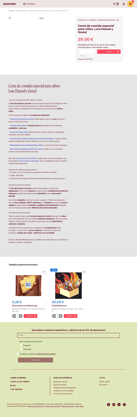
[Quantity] (17, 316)
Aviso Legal (79, 406)
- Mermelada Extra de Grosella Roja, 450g (26, 145)
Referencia (82, 59)
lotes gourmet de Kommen (26, 158)
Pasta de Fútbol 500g (19, 132)
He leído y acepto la (37, 354)
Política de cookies (67, 406)
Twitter (114, 404)
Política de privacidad (52, 406)
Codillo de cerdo (20, 382)
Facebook (108, 404)
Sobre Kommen (18, 378)
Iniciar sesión (105, 382)
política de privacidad (46, 354)
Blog (13, 385)
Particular (27, 349)
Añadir (112, 52)
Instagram (124, 404)
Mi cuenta (103, 385)
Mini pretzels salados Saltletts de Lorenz (26, 149)
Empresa (26, 345)
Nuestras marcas (60, 382)
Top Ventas (16, 389)
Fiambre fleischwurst (18, 125)
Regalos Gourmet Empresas (65, 388)
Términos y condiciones (35, 406)
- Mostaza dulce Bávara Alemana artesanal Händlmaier (31, 139)
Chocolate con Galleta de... (25, 306)
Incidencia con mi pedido (64, 391)
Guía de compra (60, 385)
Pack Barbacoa (59, 306)
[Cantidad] (87, 51)
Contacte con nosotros (63, 394)
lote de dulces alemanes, (29, 161)
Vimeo (119, 404)
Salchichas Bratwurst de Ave (22, 119)
